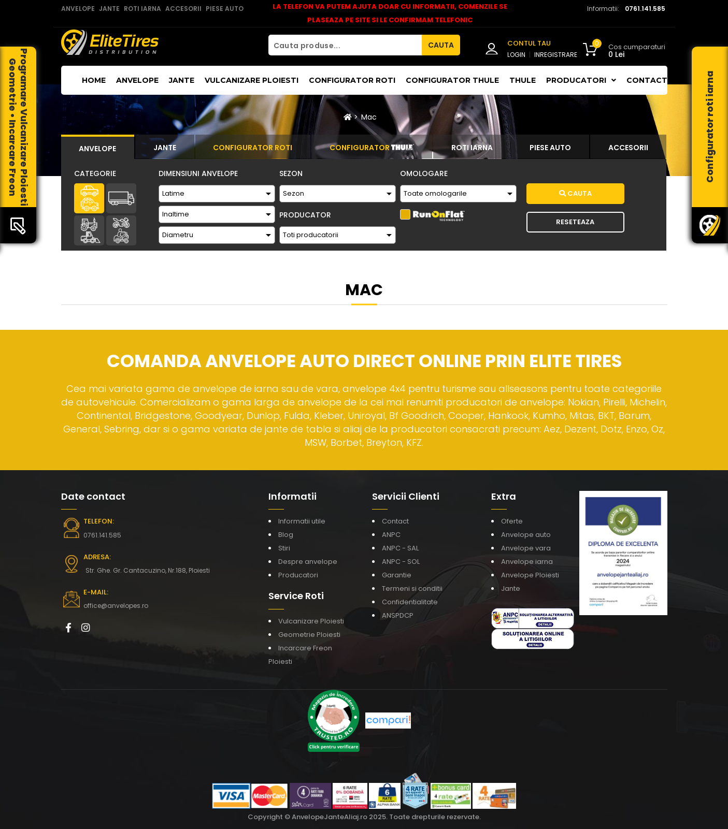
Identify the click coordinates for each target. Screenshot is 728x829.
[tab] (98, 147)
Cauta (575, 193)
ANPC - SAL (400, 548)
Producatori (298, 575)
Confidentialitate (410, 602)
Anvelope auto (526, 535)
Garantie (396, 575)
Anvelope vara (526, 548)
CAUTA (441, 45)
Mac (369, 117)
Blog (285, 535)
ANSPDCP (397, 615)
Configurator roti (352, 80)
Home (94, 80)
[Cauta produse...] (345, 45)
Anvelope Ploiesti (530, 575)
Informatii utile (301, 521)
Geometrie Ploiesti (309, 634)
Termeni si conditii (412, 588)
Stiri (284, 548)
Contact (646, 80)
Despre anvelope (307, 561)
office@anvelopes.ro (115, 605)
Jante (181, 80)
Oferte (512, 521)
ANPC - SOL (401, 561)
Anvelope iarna (527, 561)
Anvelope (137, 80)
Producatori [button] (581, 80)
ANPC (391, 535)
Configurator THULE (452, 80)
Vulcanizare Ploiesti (251, 80)
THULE (522, 80)
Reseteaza (575, 222)
